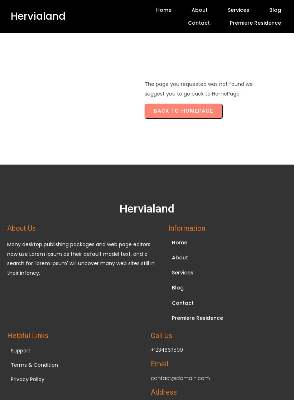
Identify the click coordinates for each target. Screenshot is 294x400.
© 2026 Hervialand (147, 360)
